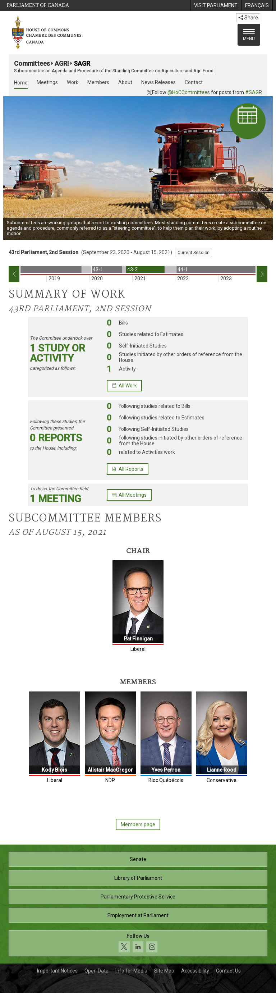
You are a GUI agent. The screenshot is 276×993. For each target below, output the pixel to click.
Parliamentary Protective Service (138, 897)
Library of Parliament (138, 878)
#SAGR (253, 92)
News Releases (158, 82)
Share (248, 17)
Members (98, 82)
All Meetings (129, 495)
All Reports (127, 469)
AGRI (62, 63)
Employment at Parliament (138, 915)
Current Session (194, 252)
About (125, 82)
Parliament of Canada (38, 5)
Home (21, 83)
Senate (138, 859)
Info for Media (131, 971)
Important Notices (57, 971)
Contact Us (228, 971)
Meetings (47, 82)
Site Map (164, 971)
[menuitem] (215, 5)
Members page (138, 824)
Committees (32, 63)
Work (72, 82)
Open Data (96, 971)
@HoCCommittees (188, 92)
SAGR (82, 63)
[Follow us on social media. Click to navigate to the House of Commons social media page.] (138, 943)
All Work (124, 386)
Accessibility (195, 971)
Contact (194, 82)
